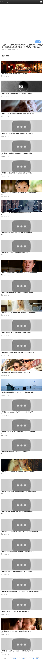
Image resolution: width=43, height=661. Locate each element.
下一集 (37, 42)
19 (33, 658)
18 (30, 658)
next (37, 658)
